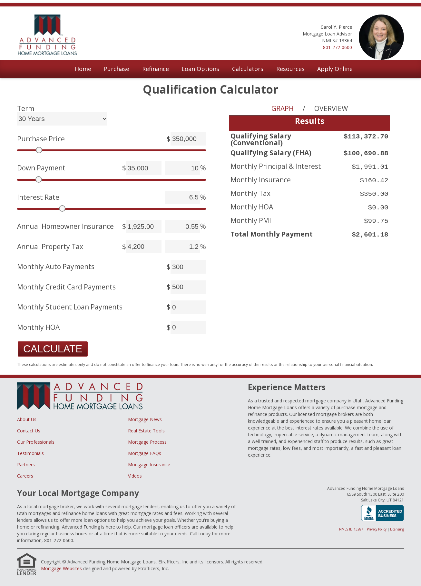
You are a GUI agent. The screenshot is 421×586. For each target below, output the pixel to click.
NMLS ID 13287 (351, 529)
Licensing (397, 529)
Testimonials (30, 453)
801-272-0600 (337, 47)
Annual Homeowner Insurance (65, 226)
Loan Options (200, 69)
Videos (135, 476)
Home (83, 69)
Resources (290, 69)
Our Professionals (35, 442)
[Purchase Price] (188, 139)
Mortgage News (145, 419)
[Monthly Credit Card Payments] (188, 287)
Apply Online (335, 69)
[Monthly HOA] (188, 327)
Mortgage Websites (61, 568)
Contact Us (28, 431)
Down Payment (41, 168)
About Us (26, 419)
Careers (25, 476)
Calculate (52, 349)
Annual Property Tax (50, 246)
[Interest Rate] (182, 197)
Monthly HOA (38, 327)
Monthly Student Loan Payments (69, 307)
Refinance (155, 69)
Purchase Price (41, 139)
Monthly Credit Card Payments (66, 287)
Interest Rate (38, 197)
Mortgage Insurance (149, 464)
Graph (282, 108)
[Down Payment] (144, 168)
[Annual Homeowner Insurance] (144, 226)
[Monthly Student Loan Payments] (188, 307)
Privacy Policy (377, 529)
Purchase (116, 69)
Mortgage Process (147, 442)
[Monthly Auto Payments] (188, 267)
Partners (26, 464)
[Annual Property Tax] (144, 247)
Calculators (247, 69)
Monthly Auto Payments (55, 266)
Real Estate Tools (146, 431)
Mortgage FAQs (144, 453)
